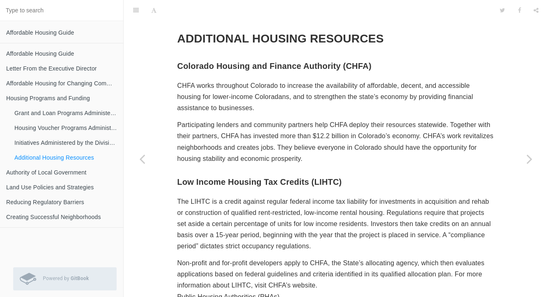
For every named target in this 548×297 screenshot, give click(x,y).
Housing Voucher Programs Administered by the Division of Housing (68, 128)
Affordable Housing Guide (40, 32)
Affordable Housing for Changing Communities (64, 83)
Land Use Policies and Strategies (50, 187)
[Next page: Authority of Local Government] (529, 159)
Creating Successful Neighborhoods (53, 217)
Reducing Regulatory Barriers (45, 202)
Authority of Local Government (46, 172)
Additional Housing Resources (54, 157)
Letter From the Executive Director (51, 68)
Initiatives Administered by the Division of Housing (68, 142)
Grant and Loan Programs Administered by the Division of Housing (68, 113)
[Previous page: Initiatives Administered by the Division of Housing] (142, 159)
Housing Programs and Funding (48, 98)
